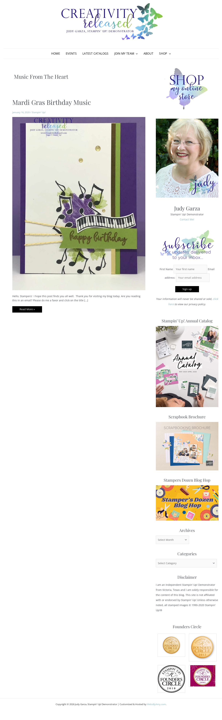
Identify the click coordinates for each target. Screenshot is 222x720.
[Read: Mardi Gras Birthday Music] (78, 204)
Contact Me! (187, 220)
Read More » (27, 310)
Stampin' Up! (38, 113)
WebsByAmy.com (156, 704)
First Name (166, 270)
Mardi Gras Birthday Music (51, 103)
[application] (136, 54)
